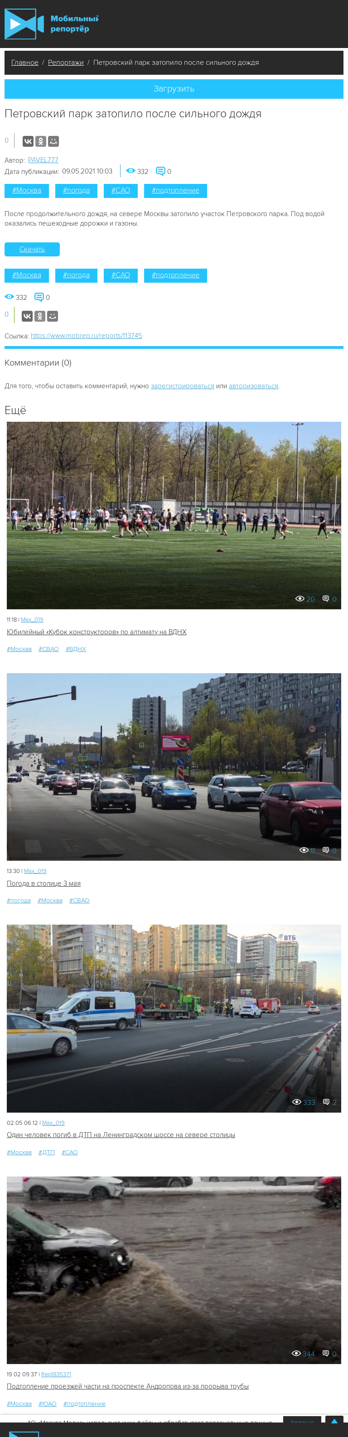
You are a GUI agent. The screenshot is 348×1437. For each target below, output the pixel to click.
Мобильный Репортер (51, 24)
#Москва (26, 190)
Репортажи (66, 62)
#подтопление (175, 190)
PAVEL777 (43, 160)
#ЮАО (48, 1404)
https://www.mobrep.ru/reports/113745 (86, 336)
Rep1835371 (56, 1374)
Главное (25, 62)
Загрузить (174, 88)
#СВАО (49, 649)
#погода (76, 190)
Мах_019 (32, 619)
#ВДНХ (76, 649)
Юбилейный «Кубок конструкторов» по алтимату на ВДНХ (97, 632)
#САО (120, 190)
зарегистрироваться (182, 386)
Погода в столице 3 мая (44, 883)
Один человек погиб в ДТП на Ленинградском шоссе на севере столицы (121, 1135)
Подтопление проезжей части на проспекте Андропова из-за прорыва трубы (128, 1386)
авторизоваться (253, 386)
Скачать (32, 249)
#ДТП (47, 1152)
